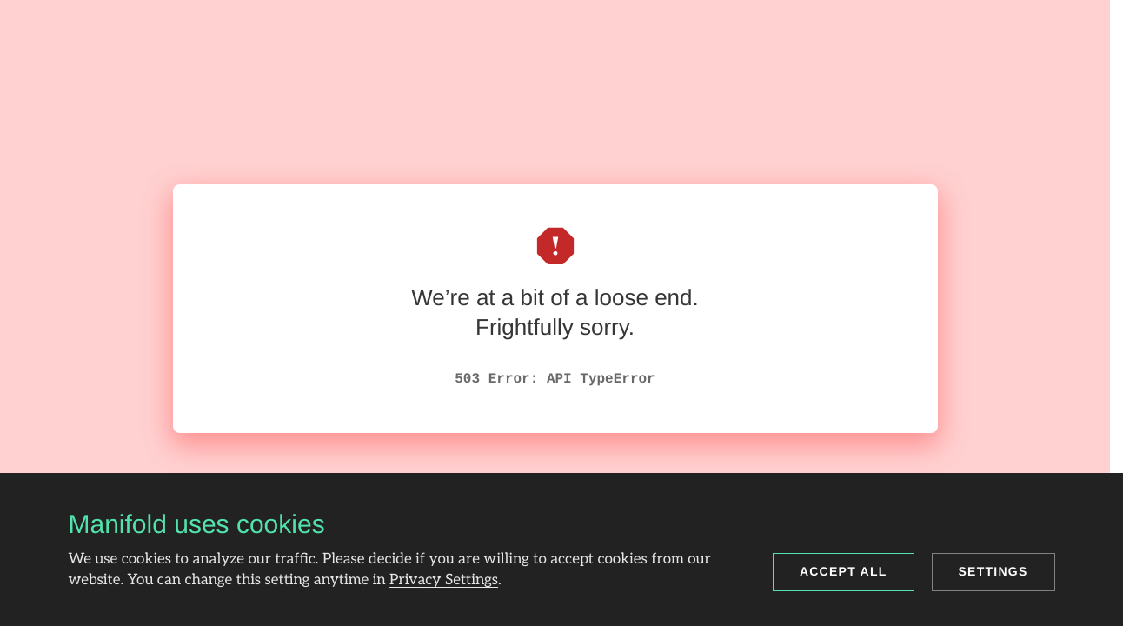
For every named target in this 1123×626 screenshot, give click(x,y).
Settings (993, 571)
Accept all (843, 571)
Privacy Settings (443, 580)
